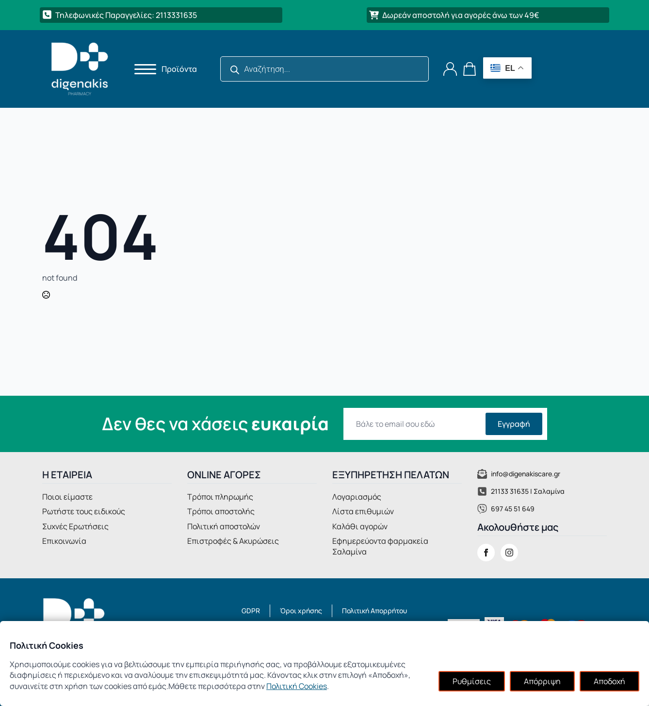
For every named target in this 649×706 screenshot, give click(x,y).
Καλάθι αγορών (360, 526)
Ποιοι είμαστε (67, 496)
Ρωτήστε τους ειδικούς (83, 511)
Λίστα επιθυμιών (363, 511)
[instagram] (509, 552)
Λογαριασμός (356, 496)
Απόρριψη (542, 681)
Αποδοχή (609, 681)
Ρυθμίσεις (472, 681)
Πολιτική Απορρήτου (374, 610)
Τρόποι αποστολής (221, 511)
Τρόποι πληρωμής (220, 496)
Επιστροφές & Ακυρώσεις (233, 541)
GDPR (251, 610)
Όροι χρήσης (301, 610)
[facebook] (486, 552)
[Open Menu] (142, 69)
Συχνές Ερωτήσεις (75, 526)
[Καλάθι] (470, 69)
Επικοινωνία (64, 541)
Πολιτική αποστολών (223, 526)
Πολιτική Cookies (296, 686)
